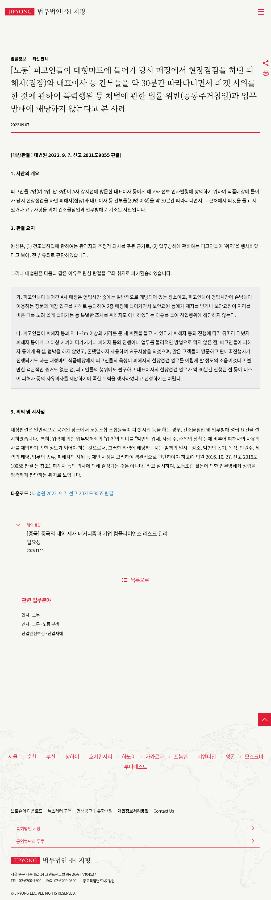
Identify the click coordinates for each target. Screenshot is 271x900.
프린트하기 (265, 73)
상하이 (72, 756)
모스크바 (254, 756)
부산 (50, 756)
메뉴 (261, 12)
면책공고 (84, 811)
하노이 (129, 756)
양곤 (230, 756)
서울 (12, 756)
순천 (31, 756)
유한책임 (104, 811)
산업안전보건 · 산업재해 (42, 633)
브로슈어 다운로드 (27, 811)
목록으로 (140, 580)
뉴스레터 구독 (60, 811)
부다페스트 (135, 766)
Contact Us (163, 811)
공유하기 (265, 63)
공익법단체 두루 (30, 841)
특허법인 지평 (28, 828)
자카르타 (154, 756)
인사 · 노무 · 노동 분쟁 (40, 624)
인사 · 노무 (31, 614)
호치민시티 (100, 756)
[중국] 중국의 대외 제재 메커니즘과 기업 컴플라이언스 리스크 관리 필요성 (97, 538)
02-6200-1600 (30, 880)
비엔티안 (206, 756)
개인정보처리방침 (133, 811)
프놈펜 (181, 756)
